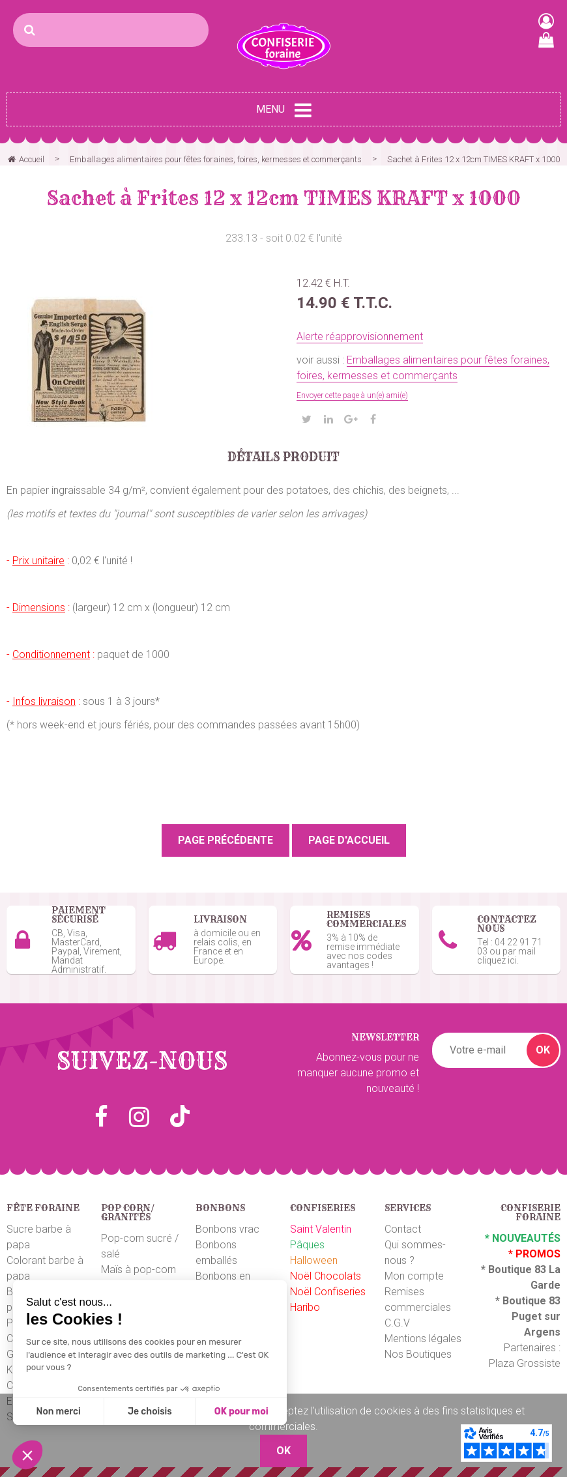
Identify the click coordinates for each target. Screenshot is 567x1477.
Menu (284, 110)
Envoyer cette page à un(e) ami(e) (352, 395)
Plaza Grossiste (524, 1363)
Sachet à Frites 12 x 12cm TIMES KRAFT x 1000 (284, 198)
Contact (403, 1229)
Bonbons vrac (227, 1229)
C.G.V (397, 1323)
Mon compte (414, 1276)
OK (543, 1050)
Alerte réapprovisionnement (360, 336)
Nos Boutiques (418, 1354)
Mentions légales (423, 1338)
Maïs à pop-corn (138, 1269)
